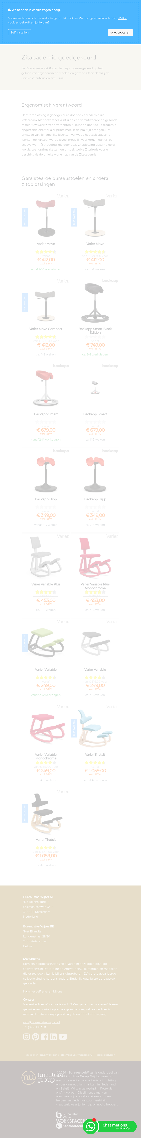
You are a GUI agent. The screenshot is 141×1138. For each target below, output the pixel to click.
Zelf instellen (20, 32)
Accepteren (120, 32)
